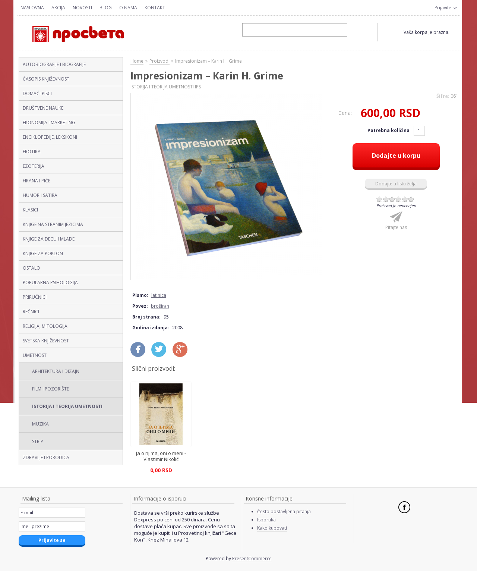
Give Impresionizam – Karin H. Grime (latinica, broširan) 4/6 (398, 199)
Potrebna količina (389, 130)
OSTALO (31, 268)
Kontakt (155, 7)
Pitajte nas (396, 227)
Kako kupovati (272, 528)
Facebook (404, 507)
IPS (198, 87)
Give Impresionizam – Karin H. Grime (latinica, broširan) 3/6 (392, 199)
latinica (158, 295)
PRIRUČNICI (35, 297)
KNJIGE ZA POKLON (43, 253)
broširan (160, 306)
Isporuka (266, 520)
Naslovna (32, 7)
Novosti (82, 7)
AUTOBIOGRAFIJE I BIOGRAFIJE (54, 64)
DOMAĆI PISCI (37, 93)
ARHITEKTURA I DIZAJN (55, 371)
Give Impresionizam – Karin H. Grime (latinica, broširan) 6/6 (411, 199)
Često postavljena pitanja (284, 511)
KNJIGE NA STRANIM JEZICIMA (53, 224)
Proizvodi (159, 61)
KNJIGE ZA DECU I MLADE (49, 239)
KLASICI (30, 210)
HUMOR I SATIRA (40, 195)
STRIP (37, 441)
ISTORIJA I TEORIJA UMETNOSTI (67, 406)
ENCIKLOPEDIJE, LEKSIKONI (50, 137)
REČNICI (31, 311)
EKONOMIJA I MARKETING (49, 122)
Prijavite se (446, 7)
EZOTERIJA (33, 166)
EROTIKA (32, 151)
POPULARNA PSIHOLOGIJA (50, 282)
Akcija (58, 7)
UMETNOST (35, 355)
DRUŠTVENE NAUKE (43, 108)
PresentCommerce (252, 558)
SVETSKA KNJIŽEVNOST (46, 341)
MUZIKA (40, 424)
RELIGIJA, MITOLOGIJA (45, 326)
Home (136, 61)
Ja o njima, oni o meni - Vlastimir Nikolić (161, 456)
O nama (128, 7)
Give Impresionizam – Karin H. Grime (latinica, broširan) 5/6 (405, 199)
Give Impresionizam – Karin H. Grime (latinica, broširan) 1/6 (379, 199)
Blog (105, 7)
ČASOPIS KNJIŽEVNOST (46, 79)
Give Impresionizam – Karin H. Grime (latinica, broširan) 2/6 (386, 199)
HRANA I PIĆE (36, 181)
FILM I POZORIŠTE (50, 389)
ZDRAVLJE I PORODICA (46, 457)
